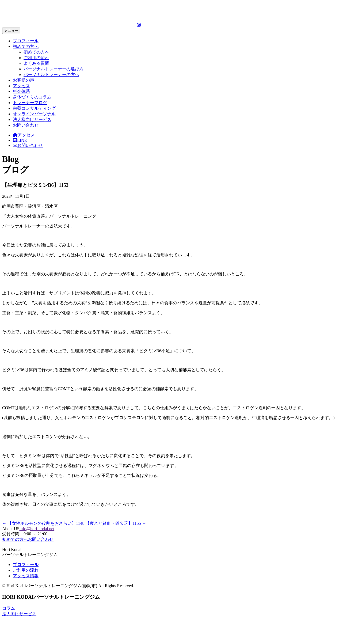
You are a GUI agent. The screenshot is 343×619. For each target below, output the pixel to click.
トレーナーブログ (30, 102)
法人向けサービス (19, 614)
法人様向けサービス (32, 119)
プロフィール (26, 41)
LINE (20, 140)
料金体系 (21, 91)
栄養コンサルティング (34, 108)
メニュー (11, 31)
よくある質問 (36, 63)
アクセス (21, 85)
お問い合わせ (26, 125)
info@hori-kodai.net (36, 528)
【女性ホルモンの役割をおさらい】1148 (43, 523)
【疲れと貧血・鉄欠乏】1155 (115, 523)
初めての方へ (26, 46)
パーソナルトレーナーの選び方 (53, 69)
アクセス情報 (26, 576)
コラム (8, 608)
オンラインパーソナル (34, 114)
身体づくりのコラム (32, 97)
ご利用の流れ (36, 57)
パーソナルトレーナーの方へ (51, 74)
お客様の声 (23, 80)
